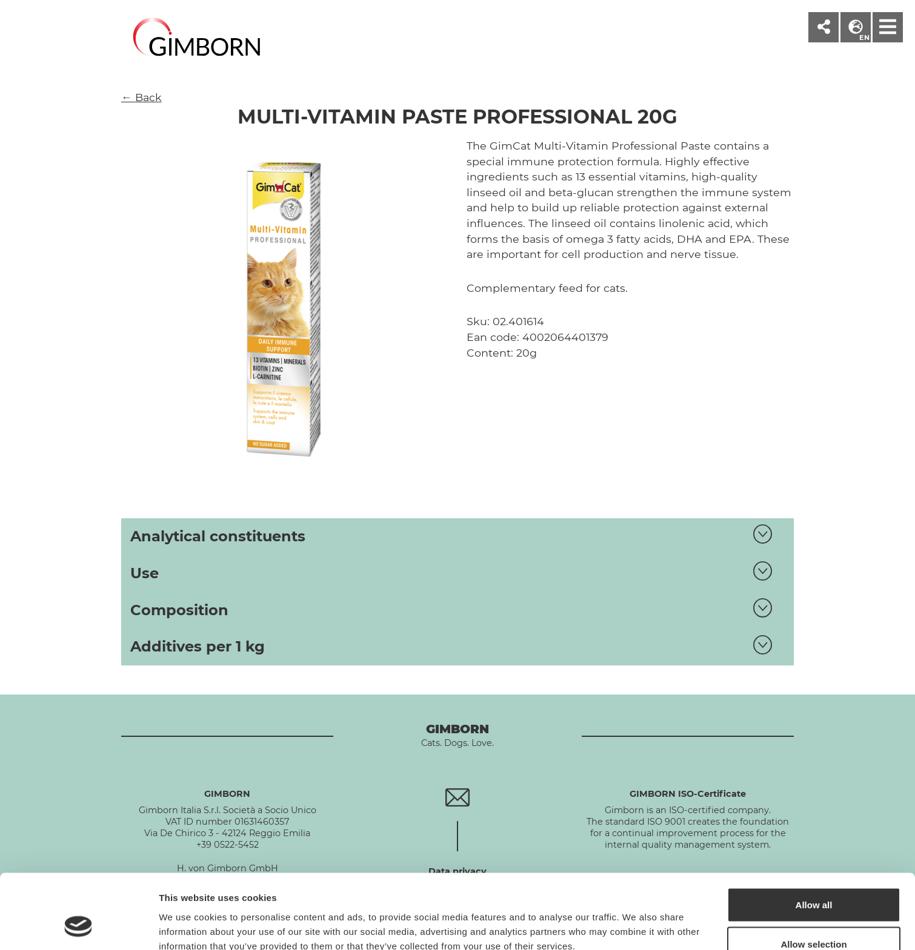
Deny (814, 917)
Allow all (814, 838)
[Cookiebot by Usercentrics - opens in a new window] (78, 926)
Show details (636, 919)
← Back (141, 97)
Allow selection (813, 878)
